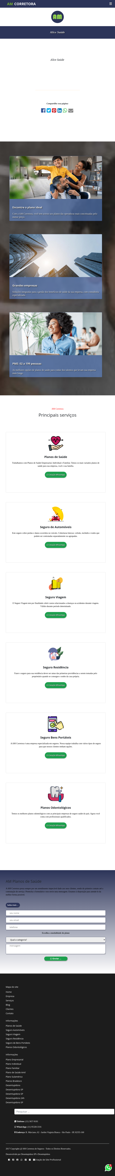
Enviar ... (55, 958)
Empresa (10, 996)
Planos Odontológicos (16, 1047)
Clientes (10, 1009)
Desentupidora (13, 1085)
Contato (10, 1013)
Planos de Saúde (14, 1025)
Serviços (10, 1000)
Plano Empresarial (14, 1059)
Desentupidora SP (14, 1089)
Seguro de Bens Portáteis (18, 1042)
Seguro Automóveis (15, 1030)
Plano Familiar (12, 1068)
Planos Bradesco (14, 1081)
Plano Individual (13, 1063)
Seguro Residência (14, 1038)
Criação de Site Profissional (48, 1159)
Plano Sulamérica (14, 1076)
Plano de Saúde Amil (16, 1072)
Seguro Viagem (13, 1034)
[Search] (64, 1111)
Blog (8, 1004)
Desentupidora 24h (15, 1098)
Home (9, 992)
